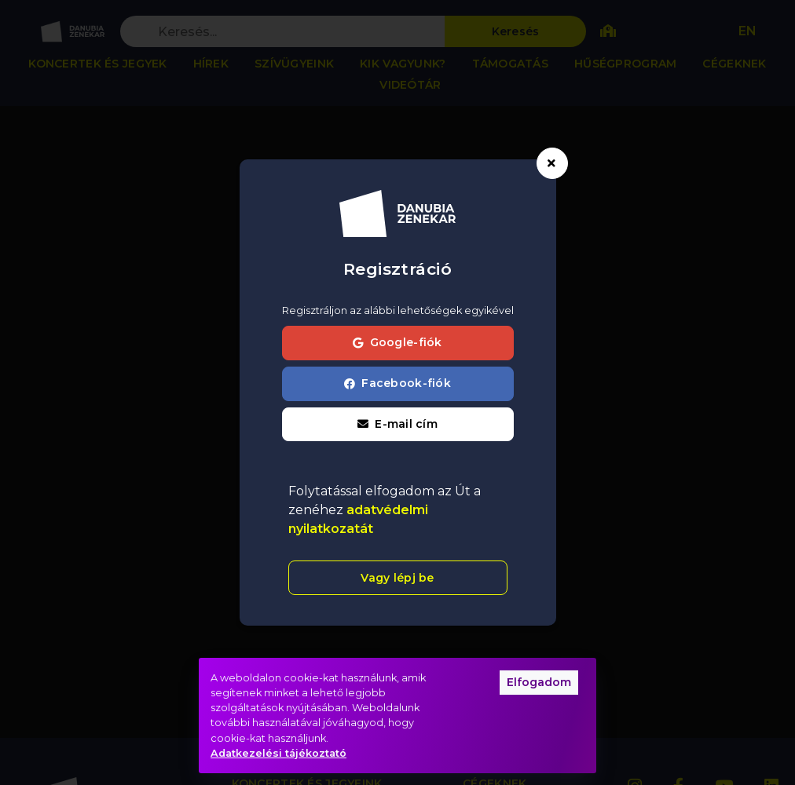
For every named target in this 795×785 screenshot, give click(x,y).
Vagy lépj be (397, 578)
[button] (398, 424)
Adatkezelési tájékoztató (278, 753)
